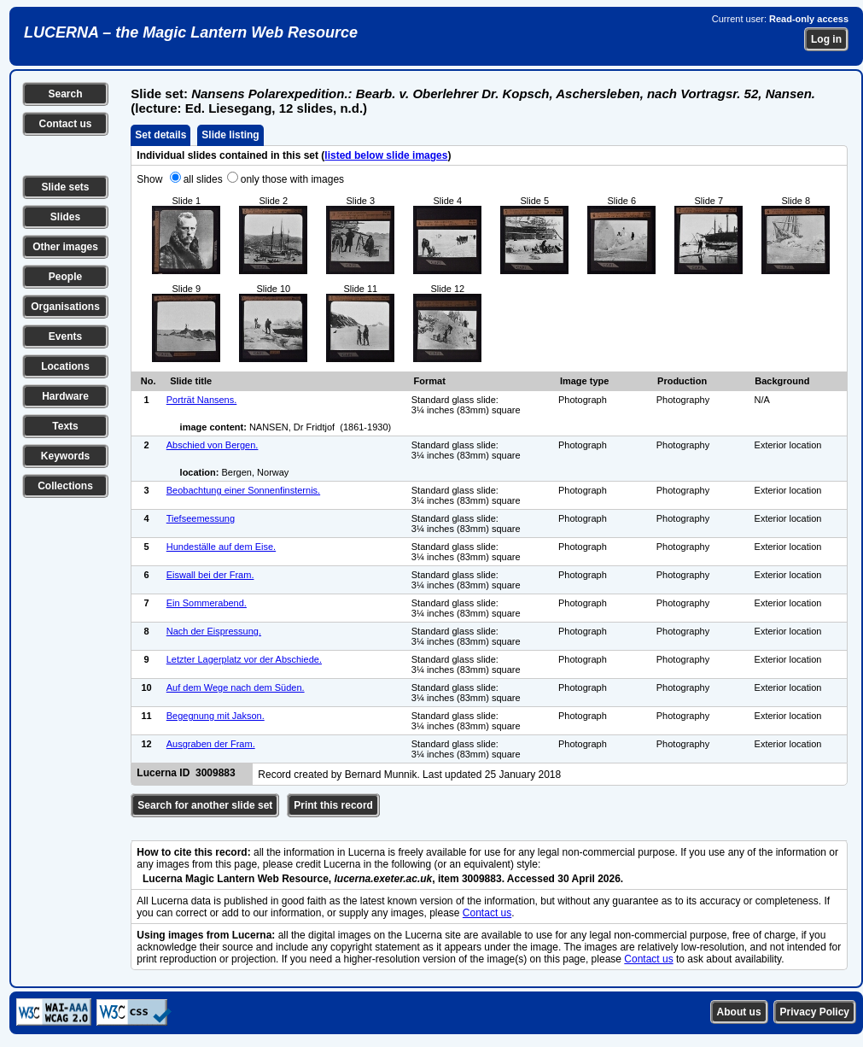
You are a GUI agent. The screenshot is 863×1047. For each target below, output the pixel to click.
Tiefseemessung (200, 518)
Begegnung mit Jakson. (215, 716)
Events (65, 336)
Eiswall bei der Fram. (210, 575)
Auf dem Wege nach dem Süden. (235, 687)
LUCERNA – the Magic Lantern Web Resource (191, 32)
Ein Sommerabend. (206, 603)
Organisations (65, 307)
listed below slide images (385, 155)
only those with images (292, 179)
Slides (65, 217)
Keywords (65, 456)
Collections (65, 486)
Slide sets (65, 187)
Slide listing (230, 135)
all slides (203, 179)
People (65, 277)
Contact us (64, 124)
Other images (65, 247)
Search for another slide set (204, 805)
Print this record (333, 805)
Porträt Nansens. (201, 400)
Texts (65, 426)
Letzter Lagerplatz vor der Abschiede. (244, 659)
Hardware (65, 396)
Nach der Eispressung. (213, 631)
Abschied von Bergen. (212, 445)
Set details (160, 135)
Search (65, 94)
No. (148, 381)
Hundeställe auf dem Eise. (221, 546)
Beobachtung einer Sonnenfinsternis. (243, 490)
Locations (65, 366)
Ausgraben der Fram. (210, 744)
